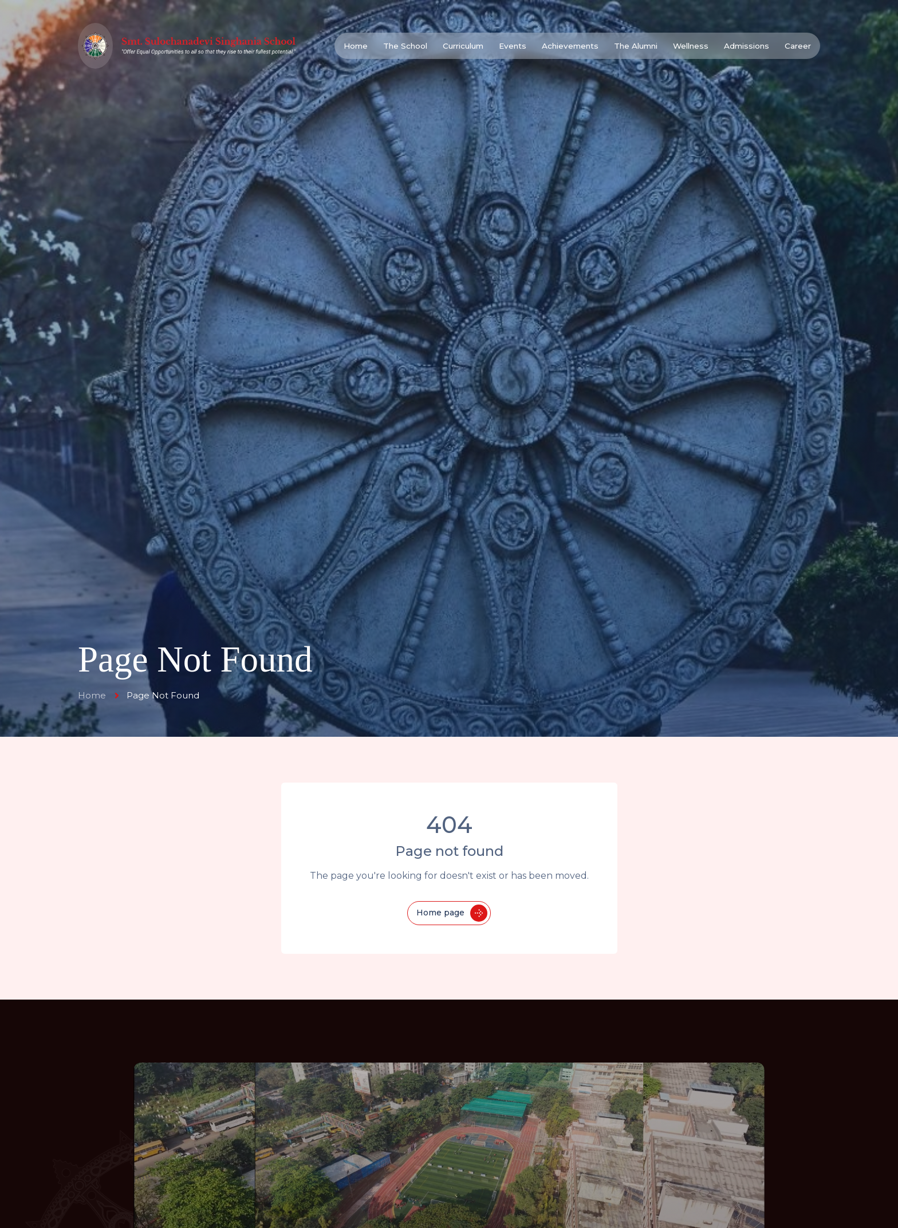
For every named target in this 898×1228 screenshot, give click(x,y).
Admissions (746, 45)
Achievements (570, 45)
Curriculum (463, 45)
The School (405, 45)
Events (512, 45)
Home (356, 45)
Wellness (690, 45)
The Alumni (635, 45)
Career (798, 45)
